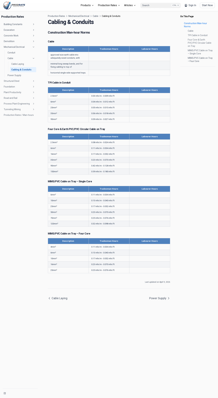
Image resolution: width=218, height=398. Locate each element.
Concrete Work (19, 35)
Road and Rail (19, 98)
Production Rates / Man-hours (19, 115)
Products (87, 5)
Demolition (19, 41)
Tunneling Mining (19, 109)
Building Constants (19, 24)
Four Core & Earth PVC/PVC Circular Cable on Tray (199, 42)
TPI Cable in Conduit (198, 35)
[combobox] (160, 5)
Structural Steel (19, 81)
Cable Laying (17, 64)
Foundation (19, 86)
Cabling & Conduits (21, 69)
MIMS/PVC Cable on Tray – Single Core (200, 52)
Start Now (207, 5)
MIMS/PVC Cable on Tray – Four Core (200, 59)
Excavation (19, 30)
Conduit (11, 52)
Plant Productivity (19, 92)
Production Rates (109, 5)
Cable (21, 58)
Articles (130, 5)
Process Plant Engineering (19, 103)
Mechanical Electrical (19, 47)
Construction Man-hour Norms (195, 25)
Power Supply (14, 75)
